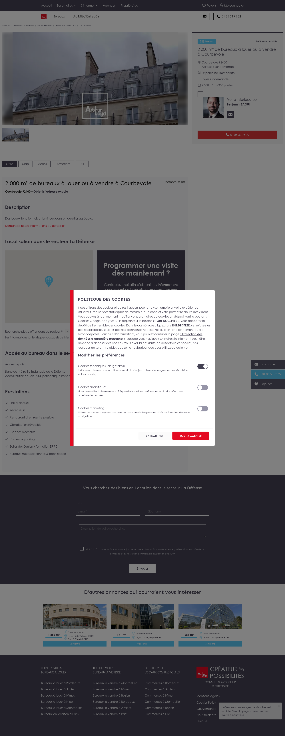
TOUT (191, 436)
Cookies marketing (135, 412)
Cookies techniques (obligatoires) (135, 370)
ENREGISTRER (154, 436)
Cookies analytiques (135, 391)
